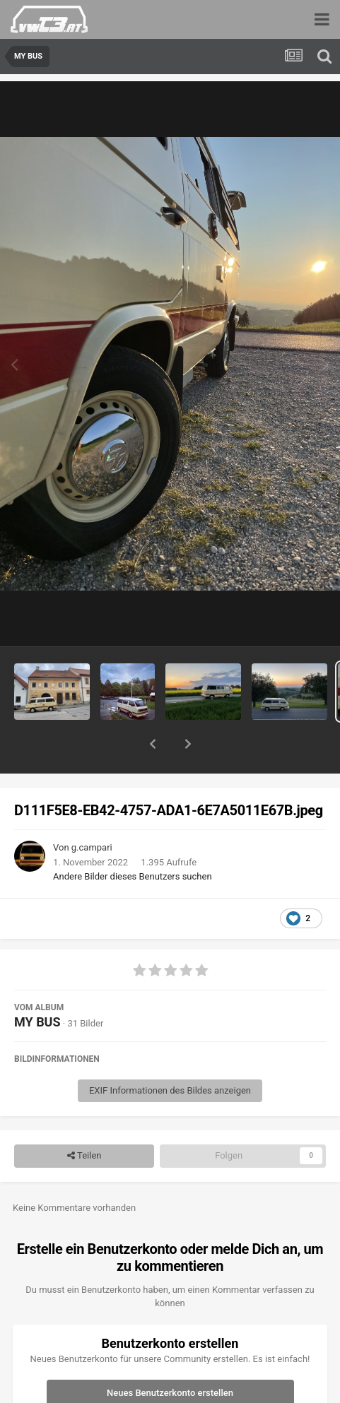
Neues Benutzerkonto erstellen (170, 1356)
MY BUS (37, 985)
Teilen (84, 1119)
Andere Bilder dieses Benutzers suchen (132, 839)
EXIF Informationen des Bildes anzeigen (170, 1053)
